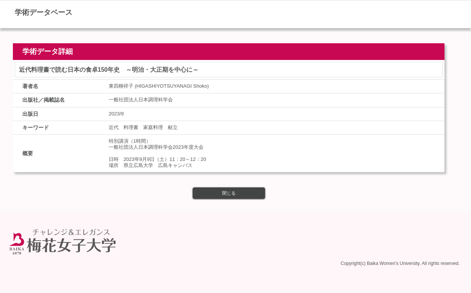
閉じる (229, 193)
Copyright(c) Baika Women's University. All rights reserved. (400, 263)
